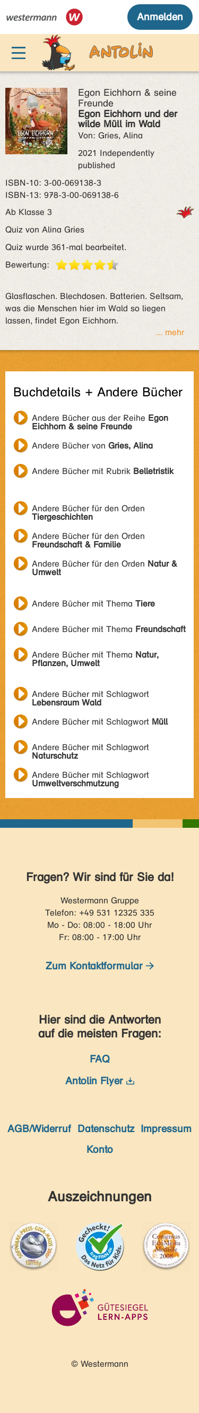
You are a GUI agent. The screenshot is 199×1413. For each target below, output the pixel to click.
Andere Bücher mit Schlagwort (90, 695)
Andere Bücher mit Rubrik (103, 471)
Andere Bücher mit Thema (93, 604)
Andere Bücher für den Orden (88, 509)
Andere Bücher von (92, 445)
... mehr (170, 332)
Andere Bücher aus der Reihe (100, 419)
